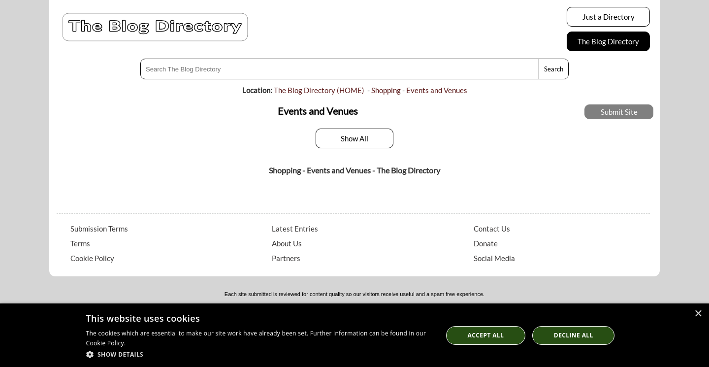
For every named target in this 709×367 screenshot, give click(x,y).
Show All (354, 138)
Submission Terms (99, 228)
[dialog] (354, 335)
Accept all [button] (486, 335)
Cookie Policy (92, 258)
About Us (287, 243)
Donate (486, 243)
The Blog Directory (608, 41)
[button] (259, 354)
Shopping (386, 90)
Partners (286, 258)
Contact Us (492, 228)
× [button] (698, 314)
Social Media (494, 258)
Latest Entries (295, 228)
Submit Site (619, 111)
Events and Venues (436, 90)
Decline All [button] (573, 335)
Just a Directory (608, 16)
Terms (80, 243)
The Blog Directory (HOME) (319, 90)
